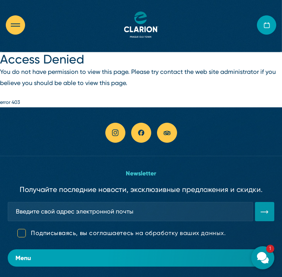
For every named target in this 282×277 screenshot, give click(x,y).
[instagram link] (115, 133)
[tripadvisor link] (167, 133)
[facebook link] (141, 133)
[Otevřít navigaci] (19, 25)
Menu (141, 258)
